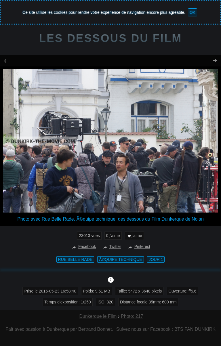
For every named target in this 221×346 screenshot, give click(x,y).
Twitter (111, 246)
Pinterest (138, 246)
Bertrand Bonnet (95, 329)
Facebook (83, 246)
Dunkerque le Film (98, 316)
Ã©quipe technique (120, 259)
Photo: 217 (132, 316)
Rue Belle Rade (75, 259)
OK (192, 12)
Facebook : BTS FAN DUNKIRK (183, 329)
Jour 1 (156, 259)
